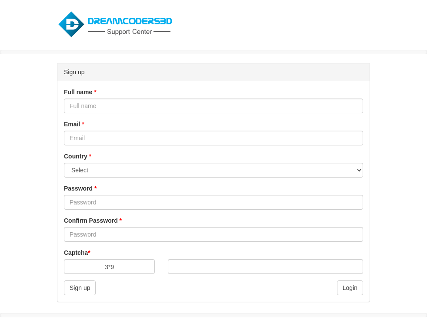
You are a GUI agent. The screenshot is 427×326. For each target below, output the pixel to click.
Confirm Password (93, 220)
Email (74, 124)
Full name (80, 92)
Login (350, 287)
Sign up (80, 287)
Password (80, 188)
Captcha (77, 252)
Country (77, 156)
